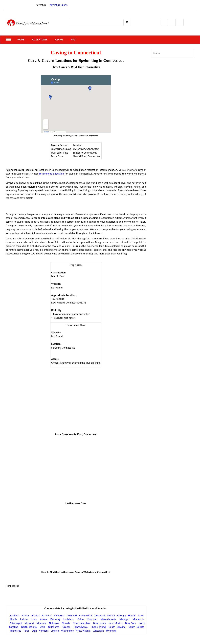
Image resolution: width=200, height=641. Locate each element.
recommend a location (51, 173)
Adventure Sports (58, 4)
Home (20, 39)
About (59, 39)
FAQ (73, 39)
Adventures (39, 39)
